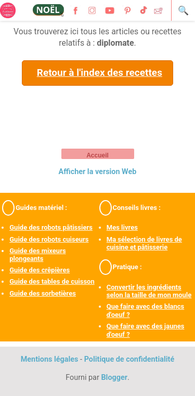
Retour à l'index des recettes (99, 72)
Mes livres (122, 227)
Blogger (114, 377)
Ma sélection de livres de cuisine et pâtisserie (144, 243)
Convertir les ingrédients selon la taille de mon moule (149, 291)
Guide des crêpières (39, 270)
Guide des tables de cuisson (51, 281)
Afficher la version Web (98, 171)
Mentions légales (50, 359)
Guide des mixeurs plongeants (37, 255)
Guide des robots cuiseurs (48, 239)
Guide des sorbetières (42, 293)
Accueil (97, 155)
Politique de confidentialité (129, 359)
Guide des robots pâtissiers (51, 227)
